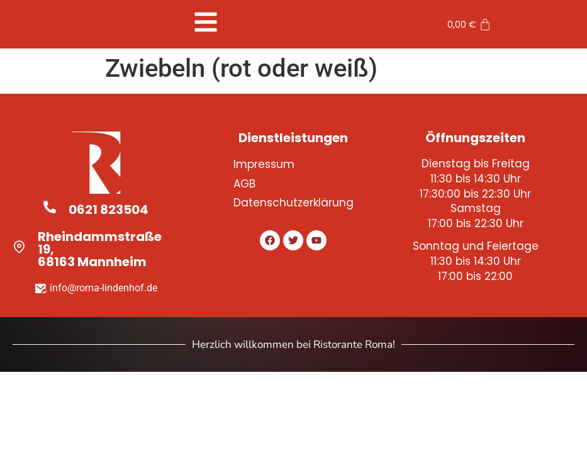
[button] (205, 22)
